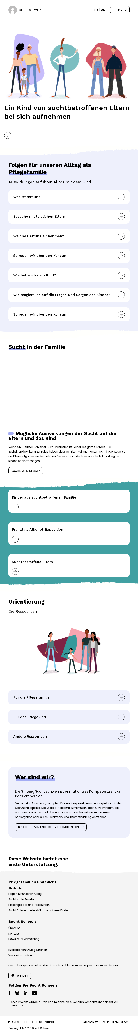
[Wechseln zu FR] (96, 9)
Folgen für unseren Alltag (25, 894)
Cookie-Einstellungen (114, 1022)
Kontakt (13, 933)
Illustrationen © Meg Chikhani (27, 950)
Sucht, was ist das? (26, 471)
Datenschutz (89, 1022)
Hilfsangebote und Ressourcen (29, 905)
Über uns (14, 928)
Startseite (15, 888)
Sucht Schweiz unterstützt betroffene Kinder (51, 827)
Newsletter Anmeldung (23, 939)
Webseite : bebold (20, 955)
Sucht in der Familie (21, 899)
